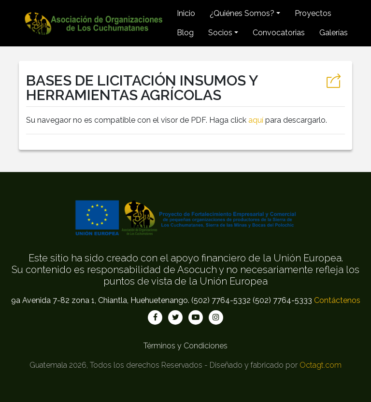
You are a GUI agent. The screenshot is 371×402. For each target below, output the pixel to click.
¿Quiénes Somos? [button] (242, 13)
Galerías (333, 32)
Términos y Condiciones (185, 345)
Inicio (186, 13)
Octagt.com (321, 365)
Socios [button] (220, 32)
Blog (185, 32)
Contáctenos (337, 300)
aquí (255, 120)
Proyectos (313, 13)
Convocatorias (279, 32)
